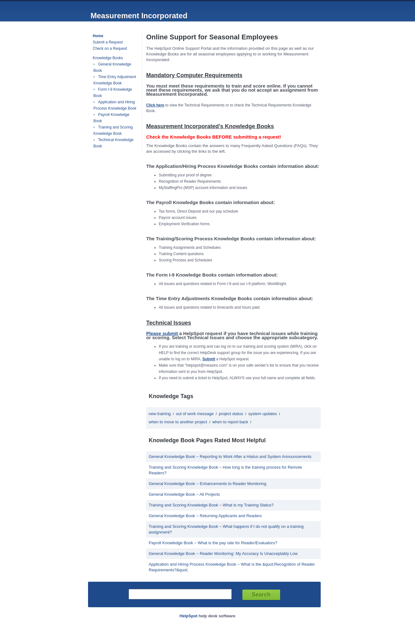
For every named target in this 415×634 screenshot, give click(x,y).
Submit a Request (108, 42)
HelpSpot (188, 616)
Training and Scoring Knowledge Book (113, 130)
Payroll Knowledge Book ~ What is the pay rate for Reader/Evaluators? (213, 542)
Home (98, 36)
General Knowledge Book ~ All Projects (184, 494)
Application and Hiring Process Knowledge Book (114, 105)
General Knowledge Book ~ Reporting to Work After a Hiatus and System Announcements (230, 456)
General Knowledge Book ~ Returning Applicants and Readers (205, 515)
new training (160, 413)
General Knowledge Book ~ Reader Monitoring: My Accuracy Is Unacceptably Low (223, 553)
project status (231, 413)
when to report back (230, 422)
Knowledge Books (108, 58)
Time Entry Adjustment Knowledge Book (114, 80)
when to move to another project (178, 422)
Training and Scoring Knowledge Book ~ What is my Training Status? (211, 505)
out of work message (195, 413)
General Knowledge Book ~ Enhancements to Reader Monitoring (207, 483)
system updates (262, 413)
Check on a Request (110, 48)
